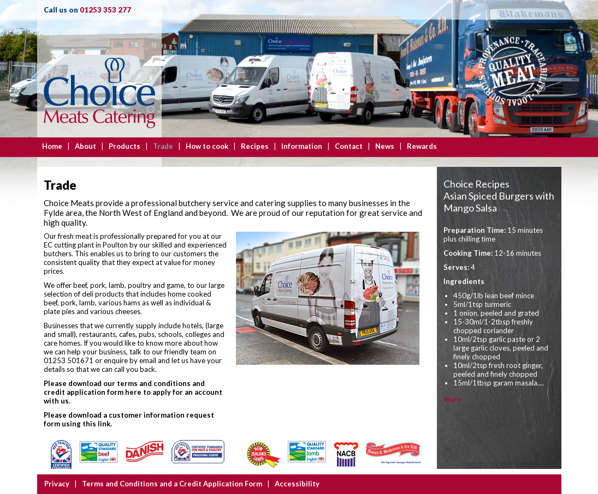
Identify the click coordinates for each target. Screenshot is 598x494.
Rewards (422, 146)
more (452, 399)
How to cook (207, 146)
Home (52, 146)
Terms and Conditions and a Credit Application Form (172, 483)
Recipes (255, 146)
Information (301, 146)
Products (124, 146)
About (85, 146)
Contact (349, 146)
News (384, 146)
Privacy (56, 483)
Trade (163, 146)
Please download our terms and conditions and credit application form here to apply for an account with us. (133, 392)
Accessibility (297, 483)
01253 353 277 (105, 9)
